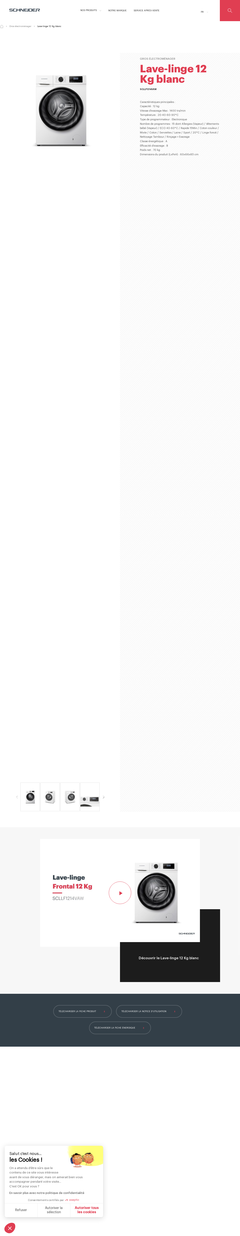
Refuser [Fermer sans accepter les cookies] (21, 1210)
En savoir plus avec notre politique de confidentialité (46, 1193)
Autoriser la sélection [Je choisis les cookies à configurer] (54, 1210)
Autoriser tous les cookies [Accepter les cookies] (87, 1210)
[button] (9, 1228)
